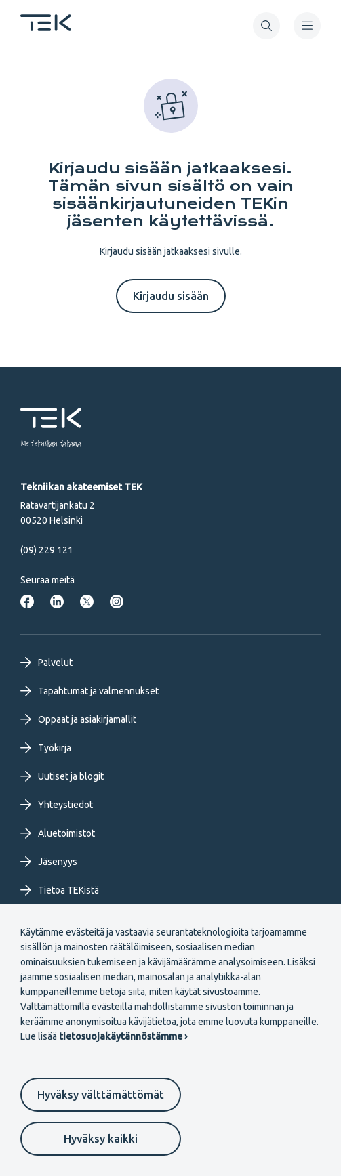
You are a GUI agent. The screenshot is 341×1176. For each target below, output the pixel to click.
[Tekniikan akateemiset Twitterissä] (87, 601)
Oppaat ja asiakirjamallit (78, 719)
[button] (266, 25)
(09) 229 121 (46, 550)
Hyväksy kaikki (101, 1139)
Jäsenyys (48, 861)
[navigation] (307, 25)
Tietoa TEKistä (59, 890)
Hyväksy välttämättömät (100, 1095)
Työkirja (45, 747)
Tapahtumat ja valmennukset (89, 691)
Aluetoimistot (57, 833)
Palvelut (46, 662)
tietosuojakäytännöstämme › (123, 1036)
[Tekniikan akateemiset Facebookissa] (27, 601)
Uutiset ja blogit (62, 776)
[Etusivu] (45, 27)
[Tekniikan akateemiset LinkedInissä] (57, 601)
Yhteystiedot (56, 804)
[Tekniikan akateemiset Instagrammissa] (116, 601)
